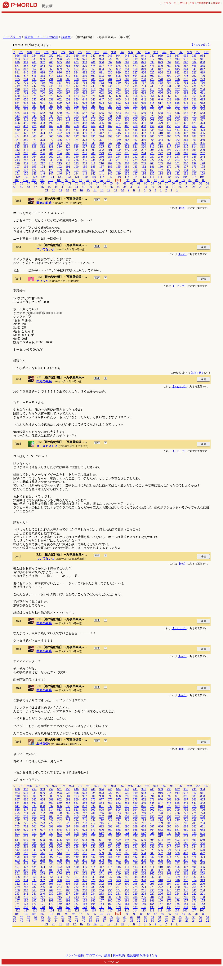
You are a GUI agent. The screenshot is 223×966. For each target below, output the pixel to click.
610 (25, 106)
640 (160, 99)
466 (76, 126)
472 (26, 126)
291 (194, 149)
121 (77, 176)
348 (101, 143)
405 (202, 133)
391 (127, 136)
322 (127, 146)
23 (200, 186)
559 (68, 112)
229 (135, 160)
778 (160, 79)
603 (84, 106)
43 (62, 186)
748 (26, 85)
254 (118, 156)
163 (110, 170)
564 (26, 112)
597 (135, 106)
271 (169, 153)
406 (194, 133)
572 (152, 109)
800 (169, 75)
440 (101, 129)
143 (85, 173)
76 (35, 183)
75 (42, 183)
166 (85, 170)
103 (34, 180)
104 (25, 180)
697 (68, 92)
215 (59, 163)
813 (59, 75)
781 (135, 79)
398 (68, 136)
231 (118, 160)
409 (169, 133)
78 (21, 183)
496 (17, 123)
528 (135, 116)
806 (118, 75)
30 (152, 186)
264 (34, 156)
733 (152, 85)
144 (76, 173)
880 (76, 65)
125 (43, 176)
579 (93, 109)
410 (160, 133)
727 (202, 85)
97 (80, 180)
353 (59, 143)
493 (42, 123)
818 (17, 75)
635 (202, 99)
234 (93, 160)
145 (68, 173)
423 (51, 133)
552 (127, 112)
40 (83, 186)
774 (194, 79)
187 (101, 166)
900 (101, 62)
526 (152, 116)
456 (160, 126)
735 (135, 85)
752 (186, 82)
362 (177, 139)
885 (34, 65)
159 (143, 170)
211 (93, 163)
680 (17, 96)
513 (68, 119)
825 (152, 72)
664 (152, 96)
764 (85, 82)
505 (135, 119)
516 (42, 119)
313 (202, 146)
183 (135, 166)
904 (68, 62)
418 (93, 133)
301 (110, 149)
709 (160, 89)
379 (34, 139)
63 (124, 183)
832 (93, 72)
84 (176, 180)
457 (152, 126)
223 (186, 160)
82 (190, 180)
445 (59, 129)
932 (26, 58)
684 (177, 92)
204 (152, 163)
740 (93, 85)
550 (143, 112)
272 (160, 153)
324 (110, 146)
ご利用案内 (202, 3)
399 (59, 136)
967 (122, 52)
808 (101, 75)
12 (108, 190)
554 (110, 112)
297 (143, 149)
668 (118, 96)
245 (194, 156)
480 (152, 123)
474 (202, 123)
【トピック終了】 (201, 44)
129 (202, 173)
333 (34, 146)
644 (127, 99)
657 (17, 99)
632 (34, 102)
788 (76, 79)
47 (35, 186)
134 (160, 173)
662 (169, 96)
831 (101, 72)
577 (110, 109)
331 (51, 146)
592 (177, 106)
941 (143, 55)
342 (152, 143)
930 (42, 58)
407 (185, 133)
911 (202, 58)
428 (202, 129)
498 (194, 119)
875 (118, 65)
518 (26, 119)
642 (143, 99)
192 (59, 166)
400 (51, 136)
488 (85, 123)
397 (76, 136)
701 (34, 92)
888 (202, 62)
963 (155, 52)
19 (60, 190)
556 (93, 112)
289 (17, 153)
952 (51, 55)
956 (17, 55)
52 (200, 183)
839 (34, 72)
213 (76, 163)
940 (152, 55)
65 (111, 183)
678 (34, 96)
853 (110, 69)
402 (34, 136)
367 (135, 139)
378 (42, 139)
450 (17, 129)
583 (59, 109)
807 (110, 75)
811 (76, 75)
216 (51, 163)
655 (34, 99)
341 (160, 143)
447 (42, 129)
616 (169, 102)
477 (177, 123)
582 (68, 109)
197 (17, 166)
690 (127, 92)
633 (26, 102)
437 (127, 129)
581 (76, 109)
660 (186, 96)
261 (59, 156)
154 (186, 170)
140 (110, 173)
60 (145, 183)
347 (110, 143)
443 (76, 129)
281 (85, 153)
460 (127, 126)
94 (101, 180)
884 (42, 65)
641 (152, 99)
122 (68, 176)
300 (118, 149)
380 (26, 139)
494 (34, 123)
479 (160, 123)
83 (183, 180)
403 (26, 136)
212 (85, 163)
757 (143, 82)
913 (186, 58)
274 (143, 153)
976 (46, 52)
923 (101, 58)
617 (160, 102)
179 (169, 166)
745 (51, 85)
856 (85, 69)
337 (194, 143)
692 (110, 92)
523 (177, 116)
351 (76, 143)
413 (135, 133)
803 (143, 75)
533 (93, 116)
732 (160, 85)
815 (42, 75)
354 (51, 143)
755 (160, 82)
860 (51, 69)
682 (194, 92)
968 (113, 52)
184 (127, 166)
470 (42, 126)
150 (26, 173)
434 (152, 129)
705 (194, 89)
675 (59, 96)
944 (118, 55)
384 (186, 136)
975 (54, 52)
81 (196, 180)
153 (194, 170)
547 (169, 112)
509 (101, 119)
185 (118, 166)
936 (186, 55)
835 (68, 72)
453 (186, 126)
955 (26, 55)
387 (160, 136)
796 (202, 75)
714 (118, 89)
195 (34, 166)
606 (59, 106)
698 (59, 92)
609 (34, 106)
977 (37, 52)
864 (17, 69)
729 (186, 85)
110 (168, 176)
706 (185, 89)
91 (128, 180)
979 (21, 52)
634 (17, 102)
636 (194, 99)
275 (135, 153)
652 (59, 99)
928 (59, 58)
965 (138, 52)
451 (202, 126)
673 (76, 96)
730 (177, 85)
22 (207, 186)
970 (96, 52)
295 (160, 149)
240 (42, 160)
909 (26, 62)
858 (68, 69)
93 (108, 180)
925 (85, 58)
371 (101, 139)
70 (76, 183)
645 (118, 99)
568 (186, 109)
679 (26, 96)
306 (67, 149)
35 (117, 186)
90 (134, 180)
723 (42, 89)
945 (110, 55)
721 (59, 89)
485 (110, 123)
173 (26, 170)
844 (186, 69)
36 (111, 186)
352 (68, 143)
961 (172, 52)
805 (126, 75)
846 (169, 69)
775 (186, 79)
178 (177, 166)
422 (59, 133)
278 (110, 153)
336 (202, 143)
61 (138, 183)
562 (42, 112)
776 (177, 79)
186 (110, 166)
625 (93, 102)
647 (101, 99)
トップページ (168, 3)
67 (97, 183)
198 (202, 163)
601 (101, 106)
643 (135, 99)
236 (76, 160)
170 (51, 170)
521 (194, 116)
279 (101, 153)
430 (186, 129)
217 (42, 163)
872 (143, 65)
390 (135, 136)
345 (127, 143)
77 (28, 183)
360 (194, 139)
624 (101, 102)
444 (68, 129)
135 (152, 173)
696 (76, 92)
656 (26, 99)
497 (202, 119)
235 (85, 160)
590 (194, 106)
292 (185, 149)
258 (85, 156)
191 (68, 166)
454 (177, 126)
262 (51, 156)
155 (177, 170)
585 (42, 109)
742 (76, 85)
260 (68, 156)
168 (68, 170)
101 (50, 180)
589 (202, 106)
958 (197, 52)
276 (127, 153)
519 (17, 119)
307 (59, 149)
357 (26, 143)
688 (143, 92)
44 (55, 186)
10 (122, 190)
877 (101, 65)
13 (101, 190)
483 (127, 123)
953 (42, 55)
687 (152, 92)
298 (135, 149)
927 (68, 58)
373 (85, 139)
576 (118, 109)
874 (127, 65)
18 (67, 190)
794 (26, 79)
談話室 (66, 37)
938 (169, 55)
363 (169, 139)
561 (51, 112)
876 (110, 65)
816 (34, 75)
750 (202, 82)
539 (42, 116)
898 (118, 62)
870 (160, 65)
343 (143, 143)
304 (84, 149)
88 (148, 180)
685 (169, 92)
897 (127, 62)
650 (76, 99)
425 (34, 133)
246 (186, 156)
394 (101, 136)
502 (160, 119)
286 (42, 153)
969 (105, 52)
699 (51, 92)
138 (127, 173)
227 (152, 160)
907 (42, 62)
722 (51, 89)
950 (68, 55)
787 (85, 79)
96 (87, 180)
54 (186, 183)
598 (126, 106)
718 (85, 89)
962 (164, 52)
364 (160, 139)
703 (17, 92)
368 (127, 139)
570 (169, 109)
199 (194, 163)
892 (169, 62)
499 (185, 119)
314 (194, 146)
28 (166, 186)
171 (42, 170)
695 (85, 92)
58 (159, 183)
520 (202, 116)
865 (202, 65)
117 (110, 176)
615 (177, 102)
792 (42, 79)
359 (202, 139)
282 (76, 153)
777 (169, 79)
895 (143, 62)
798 (185, 75)
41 (76, 186)
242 (26, 160)
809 (93, 75)
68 (90, 183)
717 (93, 89)
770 (34, 82)
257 (93, 156)
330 (59, 146)
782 (127, 79)
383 (194, 136)
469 (51, 126)
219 (26, 163)
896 (135, 62)
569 (177, 109)
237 (68, 160)
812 (68, 75)
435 (143, 129)
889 (194, 62)
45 (49, 186)
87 (155, 180)
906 (51, 62)
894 (152, 62)
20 (53, 190)
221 (202, 160)
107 (193, 176)
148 (42, 173)
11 (115, 190)
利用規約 (119, 955)
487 (93, 123)
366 (143, 139)
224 (177, 160)
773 (202, 79)
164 (101, 170)
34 (124, 186)
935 (194, 55)
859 (59, 69)
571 (160, 109)
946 (101, 55)
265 (26, 156)
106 (202, 176)
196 (26, 166)
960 (181, 52)
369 (118, 139)
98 (73, 180)
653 (51, 99)
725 (26, 89)
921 (118, 58)
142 (93, 173)
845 (177, 69)
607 (51, 106)
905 (59, 62)
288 (26, 153)
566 (202, 109)
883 (51, 65)
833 (85, 72)
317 (169, 146)
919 (135, 58)
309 (42, 149)
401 (42, 136)
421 (68, 133)
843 (194, 69)
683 (186, 92)
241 (34, 160)
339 (177, 143)
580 (85, 109)
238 (59, 160)
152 (202, 170)
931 (34, 58)
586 (34, 109)
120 (85, 176)
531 (110, 116)
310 (34, 149)
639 (169, 99)
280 (93, 153)
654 (42, 99)
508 (110, 119)
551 (135, 112)
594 (160, 106)
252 (135, 156)
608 (42, 106)
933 (17, 58)
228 (143, 160)
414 (127, 133)
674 (68, 96)
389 (143, 136)
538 (51, 116)
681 (202, 92)
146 (59, 173)
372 (93, 139)
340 (169, 143)
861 (42, 69)
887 (17, 65)
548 (160, 112)
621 (127, 102)
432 (169, 129)
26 (179, 186)
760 (118, 82)
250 (152, 156)
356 (34, 143)
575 (127, 109)
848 (152, 69)
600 (110, 106)
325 (101, 146)
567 (194, 109)
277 (118, 153)
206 (135, 163)
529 (127, 116)
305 (76, 149)
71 (69, 183)
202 (169, 163)
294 (169, 149)
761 (110, 82)
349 (93, 143)
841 (17, 72)
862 (34, 69)
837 (51, 72)
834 (76, 72)
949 (76, 55)
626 (85, 102)
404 (17, 136)
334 (26, 146)
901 (93, 62)
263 (42, 156)
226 (160, 160)
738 (110, 85)
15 (88, 190)
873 (135, 65)
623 (110, 102)
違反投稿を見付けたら (142, 955)
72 (62, 183)
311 (26, 149)
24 (193, 186)
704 (202, 89)
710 (152, 89)
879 (85, 65)
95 (94, 180)
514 (59, 119)
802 (152, 75)
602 (93, 106)
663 (160, 96)
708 (169, 89)
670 (101, 96)
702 (26, 92)
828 (127, 72)
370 (110, 139)
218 (34, 163)
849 (143, 69)
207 (126, 163)
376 (59, 139)
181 (152, 166)
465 (85, 126)
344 (135, 143)
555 (101, 112)
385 (177, 136)
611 (17, 106)
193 (51, 166)
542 (17, 116)
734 (143, 85)
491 (59, 123)
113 (143, 176)
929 (51, 58)
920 (127, 58)
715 (110, 89)
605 (67, 106)
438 (118, 129)
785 (101, 79)
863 (26, 69)
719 (76, 89)
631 (42, 102)
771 (26, 82)
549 (152, 112)
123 (60, 176)
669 (110, 96)
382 (202, 136)
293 (177, 149)
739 (101, 85)
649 (85, 99)
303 (93, 149)
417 (101, 133)
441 (93, 129)
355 (42, 143)
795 (17, 79)
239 (51, 160)
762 (101, 82)
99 (66, 180)
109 (176, 176)
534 (85, 116)
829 (118, 72)
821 (186, 72)
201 (177, 163)
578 (101, 109)
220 (17, 163)
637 (186, 99)
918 (143, 58)
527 (143, 116)
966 (130, 52)
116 (118, 176)
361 (186, 139)
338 (186, 143)
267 (202, 153)
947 (93, 55)
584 (51, 109)
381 (17, 139)
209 (110, 163)
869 (169, 65)
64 (117, 183)
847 (160, 69)
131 (186, 173)
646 (110, 99)
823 (169, 72)
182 (143, 166)
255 (110, 156)
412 (143, 133)
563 (34, 112)
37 (104, 186)
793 (34, 79)
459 (135, 126)
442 (85, 129)
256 (101, 156)
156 (169, 170)
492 (51, 123)
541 (26, 116)
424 (42, 133)
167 (76, 170)
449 (26, 129)
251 (143, 156)
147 (51, 173)
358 (17, 143)
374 (76, 139)
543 (202, 112)
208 (118, 163)
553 (118, 112)
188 (93, 166)
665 (143, 96)
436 (135, 129)
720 (68, 89)
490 (68, 123)
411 (152, 133)
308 (51, 149)
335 (17, 146)
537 (59, 116)
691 (118, 92)
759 (127, 82)
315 (186, 146)
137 (135, 173)
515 (51, 119)
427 (17, 133)
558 (76, 112)
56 (173, 183)
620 (135, 102)
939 (160, 55)
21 (46, 190)
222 (194, 160)
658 (202, 96)
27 (173, 186)
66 (104, 183)
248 (169, 156)
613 (194, 102)
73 (55, 183)
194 (42, 166)
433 (160, 129)
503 (152, 119)
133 (169, 173)
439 (110, 129)
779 (152, 79)
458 (143, 126)
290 (202, 149)
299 (126, 149)
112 (152, 176)
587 (26, 109)
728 (194, 85)
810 (84, 75)
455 (169, 126)
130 (194, 173)
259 (76, 156)
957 (206, 52)
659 (194, 96)
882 (59, 65)
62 (131, 183)
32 (138, 186)
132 (177, 173)
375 (68, 139)
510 (93, 119)
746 (42, 85)
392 (118, 136)
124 (51, 176)
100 (59, 180)
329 (68, 146)
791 (51, 79)
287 (34, 153)
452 (194, 126)
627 (76, 102)
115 (127, 176)
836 (59, 72)
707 (177, 89)
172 (34, 170)
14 (94, 190)
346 (118, 143)
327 (85, 146)
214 (68, 163)
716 (101, 89)
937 (177, 55)
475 (194, 123)
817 (26, 75)
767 (59, 82)
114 (135, 176)
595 (152, 106)
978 (29, 52)
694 (93, 92)
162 (118, 170)
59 (152, 183)
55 (179, 183)
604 (76, 106)
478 (169, 123)
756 (152, 82)
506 (126, 119)
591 (185, 106)
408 (177, 133)
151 (17, 173)
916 (160, 58)
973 (71, 52)
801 (160, 75)
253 (127, 156)
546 (177, 112)
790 (59, 79)
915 (169, 58)
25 (186, 186)
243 (17, 160)
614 (186, 102)
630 (51, 102)
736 (127, 85)
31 (145, 186)
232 (110, 160)
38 (97, 186)
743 (68, 85)
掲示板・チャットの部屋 (41, 37)
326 (93, 146)
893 (160, 62)
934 (202, 55)
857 (76, 69)
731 (169, 85)
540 (34, 116)
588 (17, 109)
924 (93, 58)
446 (51, 129)
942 (135, 55)
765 (76, 82)
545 (186, 112)
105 (17, 180)
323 (118, 146)
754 (169, 82)
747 (34, 85)
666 (135, 96)
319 (152, 146)
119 (93, 176)
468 (59, 126)
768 (51, 82)
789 (68, 79)
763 (93, 82)
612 (202, 102)
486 (101, 123)
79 (14, 183)
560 (59, 112)
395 (93, 136)
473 (17, 126)
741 (85, 85)
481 (143, 123)
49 (21, 186)
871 (152, 65)
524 (169, 116)
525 (160, 116)
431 (177, 129)
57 (166, 183)
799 (177, 75)
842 (202, 69)
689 (135, 92)
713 (127, 89)
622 (118, 102)
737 (118, 85)
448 (34, 129)
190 (76, 166)
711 (143, 89)
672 (85, 96)
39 (90, 186)
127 (26, 176)
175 (202, 166)
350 (85, 143)
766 (68, 82)
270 (177, 153)
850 (135, 69)
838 (42, 72)
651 (68, 99)
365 (152, 139)
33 (131, 186)
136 (143, 173)
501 (169, 119)
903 (76, 62)
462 (110, 126)
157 (160, 170)
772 (17, 82)
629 (59, 102)
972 (80, 52)
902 (85, 62)
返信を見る (197, 372)
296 (152, 149)
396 (85, 136)
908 (34, 62)
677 (42, 96)
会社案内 (215, 3)
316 (177, 146)
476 (186, 123)
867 (186, 65)
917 (152, 58)
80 (203, 180)
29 (159, 186)
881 (68, 65)
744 (59, 85)
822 (177, 72)
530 (118, 116)
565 (17, 112)
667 (127, 96)
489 (76, 123)
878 (93, 65)
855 (93, 69)
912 (194, 58)
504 (143, 119)
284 (59, 153)
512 (76, 119)
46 (42, 186)
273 (152, 153)
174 (17, 170)
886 (26, 65)
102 (42, 180)
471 (34, 126)
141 (101, 173)
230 (127, 160)
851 (127, 69)
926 (76, 58)
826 (143, 72)
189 (85, 166)
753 (177, 82)
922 (110, 58)
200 (185, 163)
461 (118, 126)
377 (51, 139)
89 (141, 180)
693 (101, 92)
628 (68, 102)
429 (194, 129)
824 (160, 72)
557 (85, 112)
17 (74, 190)
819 (202, 72)
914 (177, 58)
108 (185, 176)
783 (118, 79)
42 (69, 186)
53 (193, 183)
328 (76, 146)
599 (118, 106)
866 (194, 65)
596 (143, 106)
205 (143, 163)
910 (17, 62)
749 (17, 85)
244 (202, 156)
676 (51, 96)
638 (177, 99)
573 (143, 109)
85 (169, 180)
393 (110, 136)
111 (160, 176)
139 (118, 173)
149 (34, 173)
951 (59, 55)
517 (34, 119)
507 (118, 119)
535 (76, 116)
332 (42, 146)
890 (186, 62)
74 (49, 183)
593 (169, 106)
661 (177, 96)
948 (85, 55)
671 (93, 96)
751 (194, 82)
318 (160, 146)
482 (135, 123)
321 (135, 146)
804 (135, 75)
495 (26, 123)
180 (160, 166)
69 (83, 183)
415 (118, 133)
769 (42, 82)
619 (143, 102)
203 (160, 163)
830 (110, 72)
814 (51, 75)
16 (81, 190)
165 (93, 170)
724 (34, 89)
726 (17, 89)
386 (169, 136)
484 (118, 123)
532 (101, 116)
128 (18, 176)
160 (135, 170)
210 (101, 163)
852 (118, 69)
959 (189, 52)
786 (93, 79)
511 (85, 119)
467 (68, 126)
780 (143, 79)
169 (59, 170)
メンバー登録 (74, 955)
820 (194, 72)
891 (177, 62)
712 (135, 89)
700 (42, 92)
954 (34, 55)
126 (35, 176)
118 (102, 176)
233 (101, 160)
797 (194, 75)
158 (152, 170)
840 (26, 72)
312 (17, 149)
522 (186, 116)
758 (135, 82)
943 (127, 55)
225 (169, 160)
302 (101, 149)
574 (135, 109)
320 (143, 146)
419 (85, 133)
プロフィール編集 (98, 955)
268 (194, 153)
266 (17, 156)
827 (135, 72)
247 (177, 156)
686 (160, 92)
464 (93, 126)
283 (68, 153)
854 (101, 69)
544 (194, 112)
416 (110, 133)
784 (110, 79)
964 (147, 52)
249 (160, 156)
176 (194, 166)
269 (186, 153)
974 (63, 52)
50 (14, 186)
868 (177, 65)
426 (26, 133)
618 (152, 102)
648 (93, 99)
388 (152, 136)
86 (162, 180)
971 (88, 52)
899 (110, 62)
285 (51, 153)
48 (28, 186)
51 (207, 183)
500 (177, 119)
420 (76, 133)
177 (186, 166)
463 (101, 126)
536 (68, 116)
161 (127, 170)
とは (186, 3)
